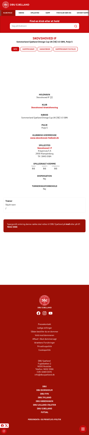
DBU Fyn (44, 394)
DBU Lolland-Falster (44, 405)
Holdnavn (44, 95)
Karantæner (45, 49)
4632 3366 (12, 227)
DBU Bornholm (44, 390)
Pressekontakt (44, 324)
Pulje (44, 125)
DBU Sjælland (44, 409)
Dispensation (44, 176)
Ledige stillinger (44, 328)
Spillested (44, 145)
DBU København (44, 401)
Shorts (44, 166)
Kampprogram (28, 49)
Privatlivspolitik (44, 347)
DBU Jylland (44, 398)
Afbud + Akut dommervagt (44, 339)
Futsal (44, 412)
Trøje (33, 166)
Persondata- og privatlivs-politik (44, 419)
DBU (44, 387)
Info (15, 49)
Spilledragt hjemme (44, 164)
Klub (44, 105)
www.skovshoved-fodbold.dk (44, 138)
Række (44, 115)
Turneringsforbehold (44, 186)
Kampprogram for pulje (66, 49)
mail (68, 224)
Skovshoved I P (44, 148)
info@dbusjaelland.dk (45, 375)
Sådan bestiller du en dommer (44, 332)
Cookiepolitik (44, 350)
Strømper (55, 166)
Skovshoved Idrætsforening (44, 108)
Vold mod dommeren (44, 335)
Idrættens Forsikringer (44, 343)
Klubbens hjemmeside (44, 135)
